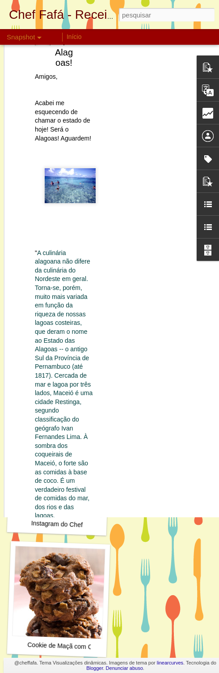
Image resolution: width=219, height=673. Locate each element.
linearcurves (170, 662)
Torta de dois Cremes (59, 397)
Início (74, 36)
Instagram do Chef (57, 524)
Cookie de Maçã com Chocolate (71, 646)
